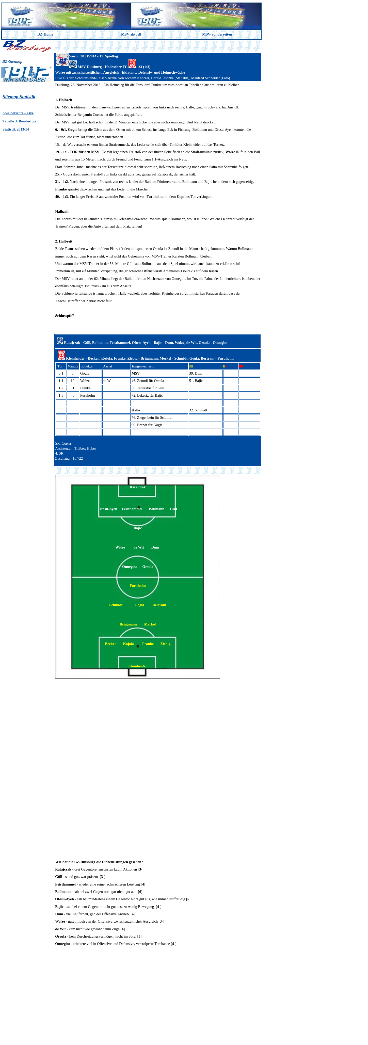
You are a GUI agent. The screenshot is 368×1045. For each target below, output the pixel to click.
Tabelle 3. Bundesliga (19, 121)
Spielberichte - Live (18, 113)
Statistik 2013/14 (16, 129)
